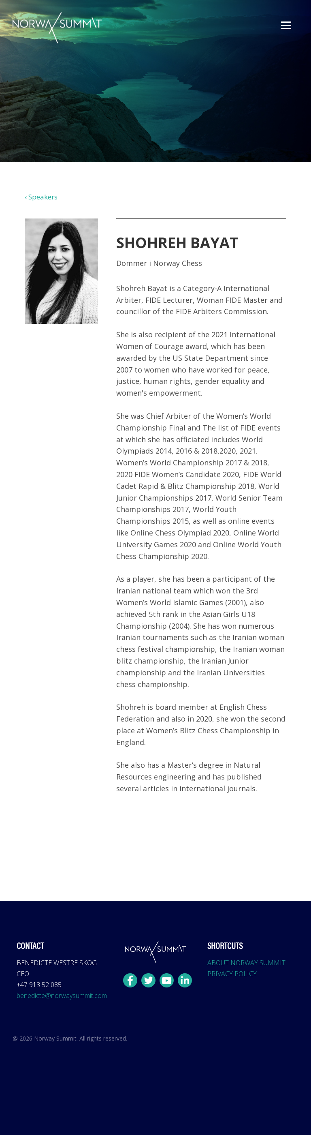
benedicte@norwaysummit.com (62, 995)
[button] (286, 25)
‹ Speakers (41, 196)
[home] (57, 27)
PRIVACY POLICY (232, 973)
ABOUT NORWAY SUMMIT (246, 962)
